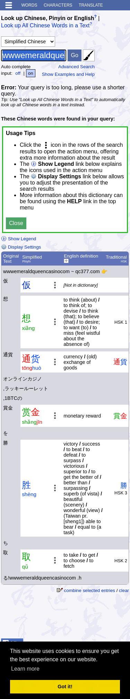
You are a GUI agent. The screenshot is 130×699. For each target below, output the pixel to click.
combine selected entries (89, 590)
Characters (58, 5)
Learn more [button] (25, 669)
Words (29, 5)
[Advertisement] (73, 618)
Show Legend (18, 238)
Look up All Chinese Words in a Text (45, 26)
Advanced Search (76, 66)
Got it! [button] (65, 686)
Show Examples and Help (68, 74)
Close (16, 223)
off (17, 73)
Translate (91, 5)
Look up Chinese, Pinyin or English (47, 18)
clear (124, 590)
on (30, 73)
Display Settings (21, 247)
